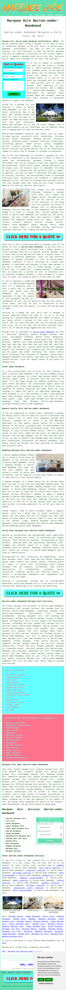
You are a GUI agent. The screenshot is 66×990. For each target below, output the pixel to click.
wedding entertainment (31, 878)
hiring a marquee (33, 44)
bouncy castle (12, 416)
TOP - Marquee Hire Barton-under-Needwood (22, 951)
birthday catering (35, 885)
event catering (20, 880)
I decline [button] (48, 979)
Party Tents (48, 916)
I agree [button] (41, 979)
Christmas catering (21, 873)
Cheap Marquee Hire (36, 926)
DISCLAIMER (59, 15)
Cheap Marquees (33, 916)
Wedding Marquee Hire (12, 926)
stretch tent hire (26, 646)
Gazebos (32, 919)
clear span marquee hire (34, 638)
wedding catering (50, 883)
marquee (26, 56)
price (10, 325)
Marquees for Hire (11, 929)
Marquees (28, 931)
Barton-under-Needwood (32, 247)
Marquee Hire (57, 934)
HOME (30, 15)
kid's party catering (49, 868)
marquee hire (8, 349)
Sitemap (3, 972)
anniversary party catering (28, 888)
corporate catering (35, 870)
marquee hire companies (13, 220)
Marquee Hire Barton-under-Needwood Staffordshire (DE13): (31, 41)
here (53, 804)
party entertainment (22, 890)
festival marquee (49, 252)
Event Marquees (55, 926)
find (9, 769)
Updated (18, 972)
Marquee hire (8, 332)
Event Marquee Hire (19, 924)
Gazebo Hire (19, 919)
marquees (44, 354)
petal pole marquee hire (40, 628)
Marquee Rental (16, 916)
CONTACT (50, 15)
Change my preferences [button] (46, 983)
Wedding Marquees (47, 919)
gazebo (57, 249)
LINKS (37, 15)
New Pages (11, 972)
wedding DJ (48, 875)
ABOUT (43, 15)
